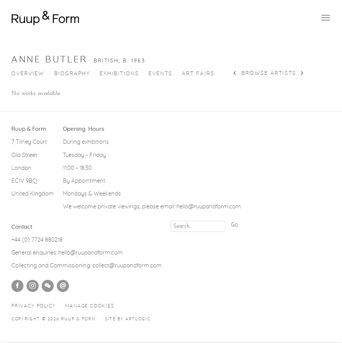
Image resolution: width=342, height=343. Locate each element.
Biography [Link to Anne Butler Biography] (72, 73)
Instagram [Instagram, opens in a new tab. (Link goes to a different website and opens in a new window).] (33, 286)
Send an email (63, 286)
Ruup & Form (45, 18)
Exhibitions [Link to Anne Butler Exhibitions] (119, 73)
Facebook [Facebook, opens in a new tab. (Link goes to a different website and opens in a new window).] (17, 286)
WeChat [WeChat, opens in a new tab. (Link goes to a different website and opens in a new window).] (48, 286)
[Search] (198, 226)
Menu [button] (325, 18)
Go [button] (234, 225)
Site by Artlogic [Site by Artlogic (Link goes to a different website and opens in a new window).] (127, 319)
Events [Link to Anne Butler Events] (160, 73)
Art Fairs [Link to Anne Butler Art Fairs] (198, 73)
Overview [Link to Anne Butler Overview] (28, 73)
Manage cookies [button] (89, 306)
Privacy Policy (33, 306)
